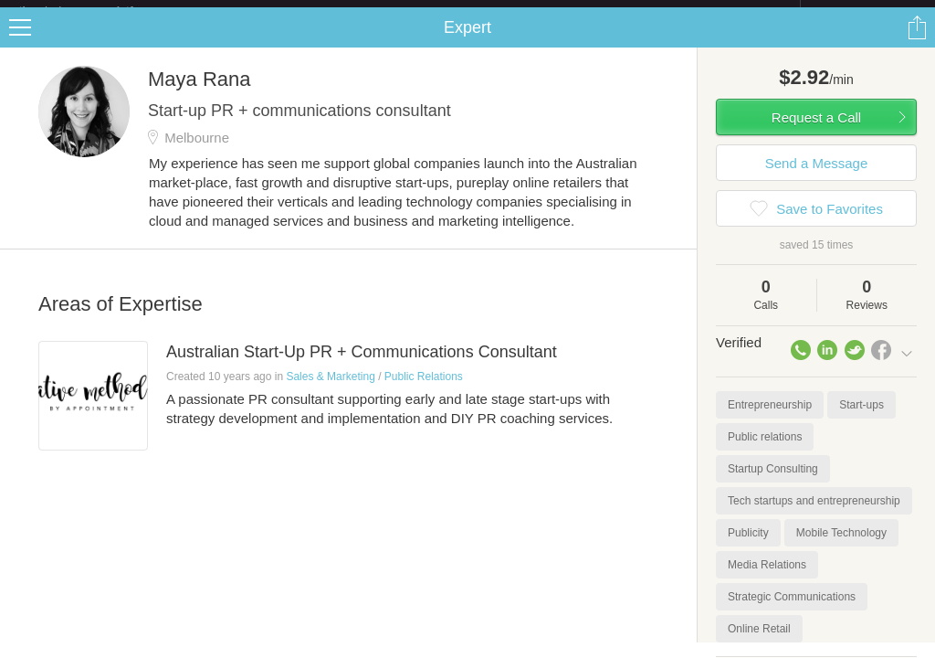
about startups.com (865, 11)
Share (916, 42)
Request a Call (816, 132)
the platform (95, 10)
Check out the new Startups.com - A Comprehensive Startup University (602, 11)
